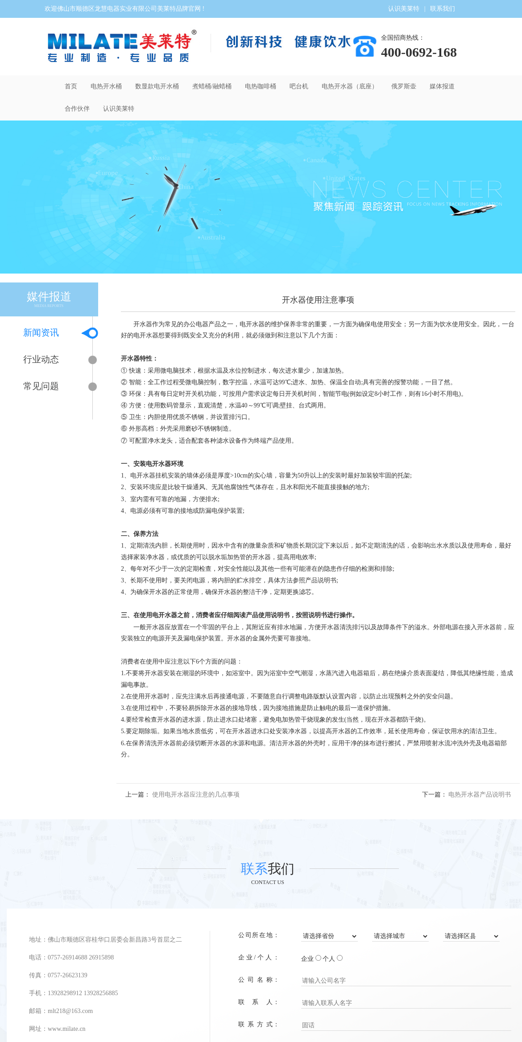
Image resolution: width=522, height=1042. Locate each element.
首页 (71, 86)
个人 (329, 958)
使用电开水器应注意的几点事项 (196, 794)
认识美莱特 (403, 8)
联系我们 (442, 8)
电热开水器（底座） (350, 86)
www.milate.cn (67, 1028)
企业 (307, 958)
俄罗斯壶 (403, 86)
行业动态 (52, 359)
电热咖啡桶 (260, 86)
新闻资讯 (52, 333)
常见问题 (52, 386)
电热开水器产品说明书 (479, 794)
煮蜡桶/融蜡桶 (212, 86)
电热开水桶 (106, 86)
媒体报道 (442, 86)
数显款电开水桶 (157, 86)
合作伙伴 (77, 108)
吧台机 (299, 86)
